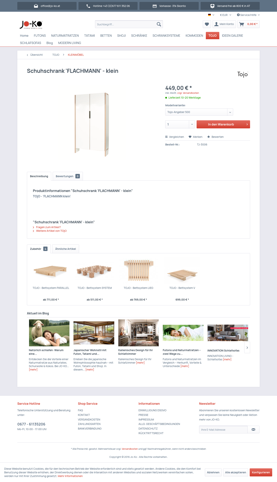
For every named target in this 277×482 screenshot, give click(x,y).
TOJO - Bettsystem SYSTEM (95, 288)
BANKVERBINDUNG (90, 428)
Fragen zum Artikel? (47, 227)
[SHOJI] (121, 35)
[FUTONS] (39, 35)
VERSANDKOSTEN (89, 419)
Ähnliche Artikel (65, 249)
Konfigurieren (261, 472)
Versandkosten (130, 448)
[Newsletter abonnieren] (253, 429)
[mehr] (33, 369)
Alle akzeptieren (235, 472)
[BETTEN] (106, 35)
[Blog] (49, 43)
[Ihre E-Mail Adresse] (223, 429)
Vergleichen (174, 137)
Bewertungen (68, 176)
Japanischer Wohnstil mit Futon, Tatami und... (90, 352)
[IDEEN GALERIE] (232, 35)
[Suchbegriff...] (129, 24)
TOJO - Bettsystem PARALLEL (51, 288)
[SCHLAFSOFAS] (30, 43)
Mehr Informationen (70, 476)
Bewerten (215, 137)
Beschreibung (39, 176)
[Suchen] (159, 24)
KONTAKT (84, 415)
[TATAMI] (90, 35)
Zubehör (39, 249)
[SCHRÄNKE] (139, 35)
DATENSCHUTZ (148, 428)
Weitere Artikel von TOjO (50, 231)
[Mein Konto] (224, 24)
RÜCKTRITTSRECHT (151, 433)
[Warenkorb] (248, 24)
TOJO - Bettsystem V (182, 288)
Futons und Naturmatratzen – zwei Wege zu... (182, 352)
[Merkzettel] (207, 24)
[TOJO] (212, 35)
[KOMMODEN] (194, 35)
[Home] (24, 35)
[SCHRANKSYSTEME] (166, 35)
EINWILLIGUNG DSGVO (152, 410)
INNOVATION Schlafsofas (223, 350)
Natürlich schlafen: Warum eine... (46, 352)
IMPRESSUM (146, 419)
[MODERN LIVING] (70, 43)
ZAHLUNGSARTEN (89, 424)
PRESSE (143, 415)
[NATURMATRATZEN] (65, 35)
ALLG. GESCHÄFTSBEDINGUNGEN (159, 424)
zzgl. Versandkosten (188, 93)
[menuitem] (129, 24)
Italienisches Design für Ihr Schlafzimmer (135, 352)
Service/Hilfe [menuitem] (247, 15)
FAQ (80, 410)
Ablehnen (213, 472)
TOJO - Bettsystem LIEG (138, 288)
